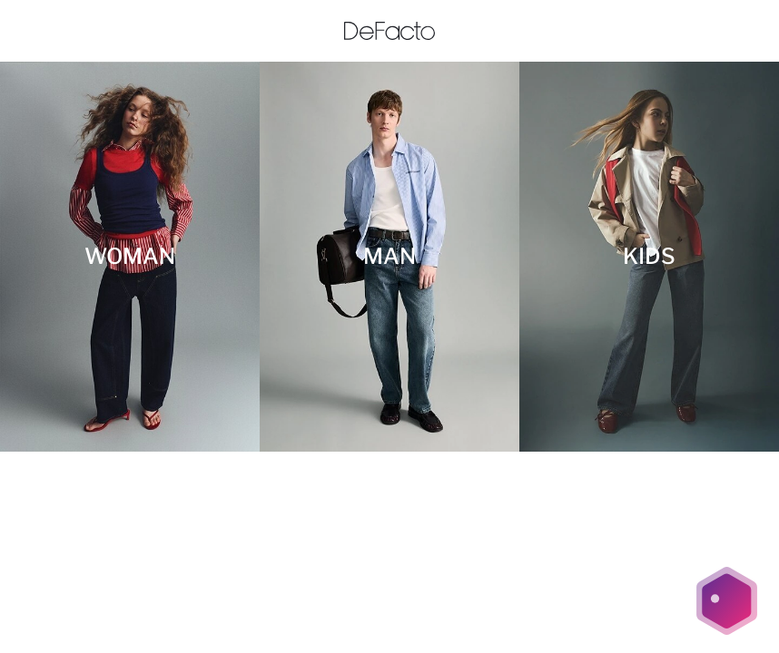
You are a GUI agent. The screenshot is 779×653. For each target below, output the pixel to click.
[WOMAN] (130, 257)
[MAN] (389, 257)
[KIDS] (649, 257)
